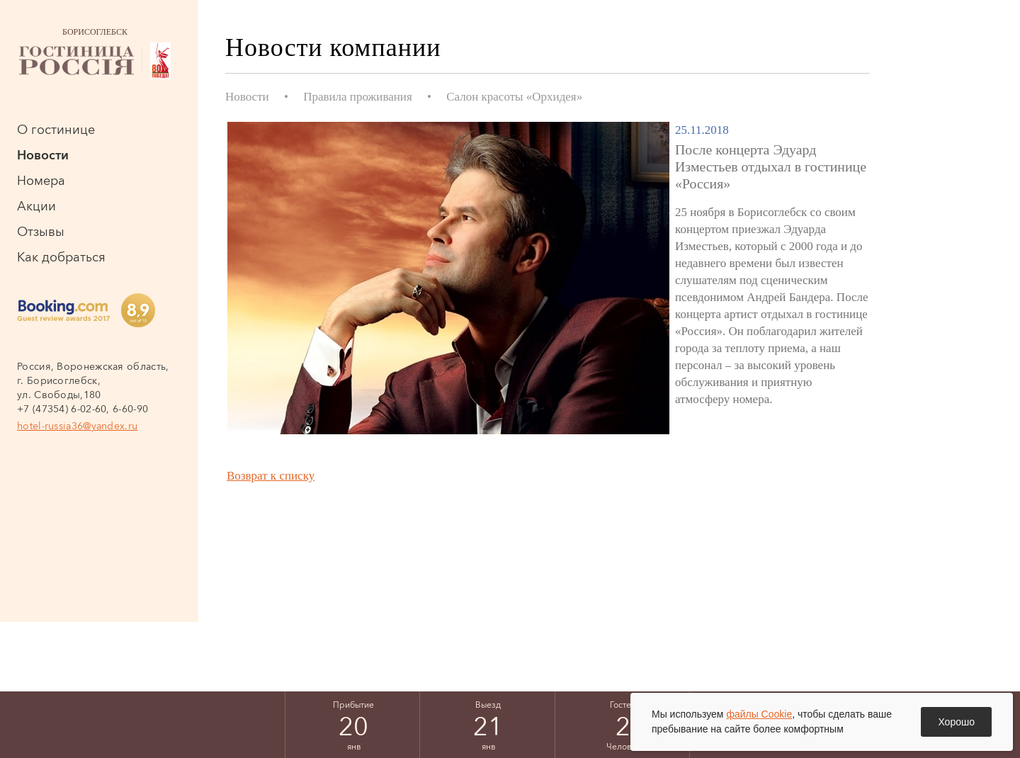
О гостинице (56, 129)
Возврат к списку (270, 475)
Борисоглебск (94, 53)
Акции (36, 206)
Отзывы (40, 231)
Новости (43, 155)
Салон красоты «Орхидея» (514, 96)
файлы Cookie (759, 714)
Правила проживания (357, 96)
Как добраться (61, 257)
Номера (41, 180)
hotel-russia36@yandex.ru (77, 425)
